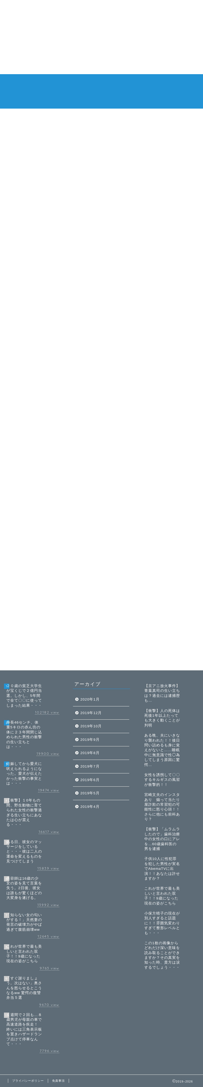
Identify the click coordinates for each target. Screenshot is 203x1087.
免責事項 (162, 82)
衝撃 (124, 82)
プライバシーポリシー (28, 1080)
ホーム (46, 82)
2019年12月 (91, 713)
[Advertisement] (101, 37)
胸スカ (141, 82)
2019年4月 (90, 807)
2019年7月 (90, 766)
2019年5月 (90, 793)
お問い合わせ (104, 93)
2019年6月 (90, 780)
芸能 (86, 82)
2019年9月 (90, 740)
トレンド (67, 82)
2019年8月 (90, 753)
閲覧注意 (105, 82)
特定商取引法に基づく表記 (63, 93)
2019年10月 (91, 726)
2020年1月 (90, 699)
